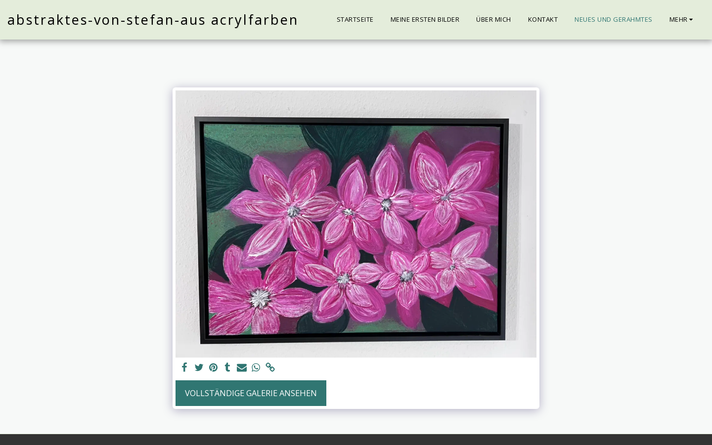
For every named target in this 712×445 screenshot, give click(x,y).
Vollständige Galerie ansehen (251, 393)
